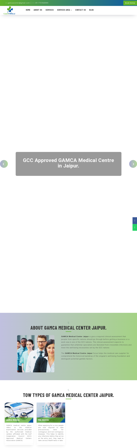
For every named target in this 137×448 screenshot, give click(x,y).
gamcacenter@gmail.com (18, 3)
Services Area (64, 10)
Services (50, 10)
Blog (91, 10)
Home (28, 10)
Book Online (130, 3)
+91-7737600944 (40, 3)
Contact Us (80, 10)
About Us (38, 10)
